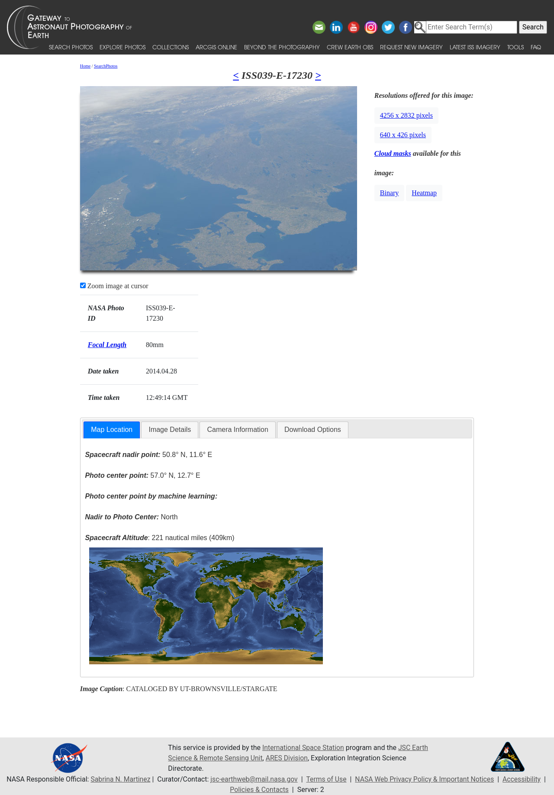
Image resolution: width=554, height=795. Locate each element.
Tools (515, 47)
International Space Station (303, 748)
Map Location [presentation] (111, 429)
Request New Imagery (411, 47)
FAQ (536, 47)
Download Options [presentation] (312, 429)
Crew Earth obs (350, 47)
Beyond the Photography (282, 47)
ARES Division (288, 758)
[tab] (112, 430)
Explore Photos (122, 47)
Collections (170, 47)
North (131, 517)
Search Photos (71, 47)
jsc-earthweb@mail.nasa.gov (252, 779)
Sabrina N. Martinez (117, 779)
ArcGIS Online (216, 47)
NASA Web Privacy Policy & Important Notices (425, 779)
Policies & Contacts (259, 789)
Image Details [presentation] (169, 429)
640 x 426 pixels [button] (403, 134)
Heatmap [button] (424, 192)
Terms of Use (326, 779)
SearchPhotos (105, 66)
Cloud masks (392, 153)
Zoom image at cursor (114, 286)
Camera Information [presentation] (237, 429)
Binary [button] (389, 192)
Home (85, 66)
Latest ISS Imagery (475, 47)
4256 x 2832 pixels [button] (406, 115)
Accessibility (524, 779)
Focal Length (107, 344)
